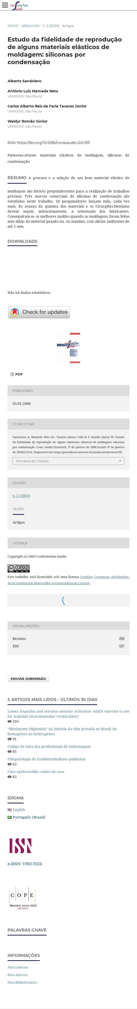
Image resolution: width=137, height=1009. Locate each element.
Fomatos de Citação (32, 461)
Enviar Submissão (28, 679)
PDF (18, 374)
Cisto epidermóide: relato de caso (36, 771)
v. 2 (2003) (51, 26)
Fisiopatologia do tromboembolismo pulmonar (47, 759)
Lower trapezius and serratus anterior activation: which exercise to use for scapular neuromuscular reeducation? (68, 714)
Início (13, 26)
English (19, 809)
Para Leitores (18, 967)
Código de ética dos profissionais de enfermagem (49, 746)
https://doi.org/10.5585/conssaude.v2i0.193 (53, 142)
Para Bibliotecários (22, 982)
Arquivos (31, 26)
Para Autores (18, 975)
